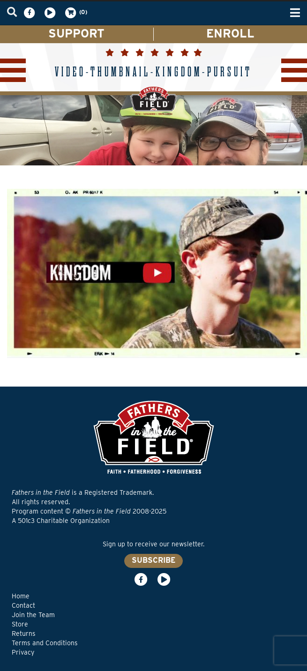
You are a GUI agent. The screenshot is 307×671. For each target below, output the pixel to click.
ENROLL (230, 33)
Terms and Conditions (45, 643)
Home (21, 596)
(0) (75, 12)
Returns (24, 633)
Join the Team (33, 615)
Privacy (23, 652)
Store (20, 624)
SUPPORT (76, 33)
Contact (23, 605)
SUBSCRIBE (153, 560)
